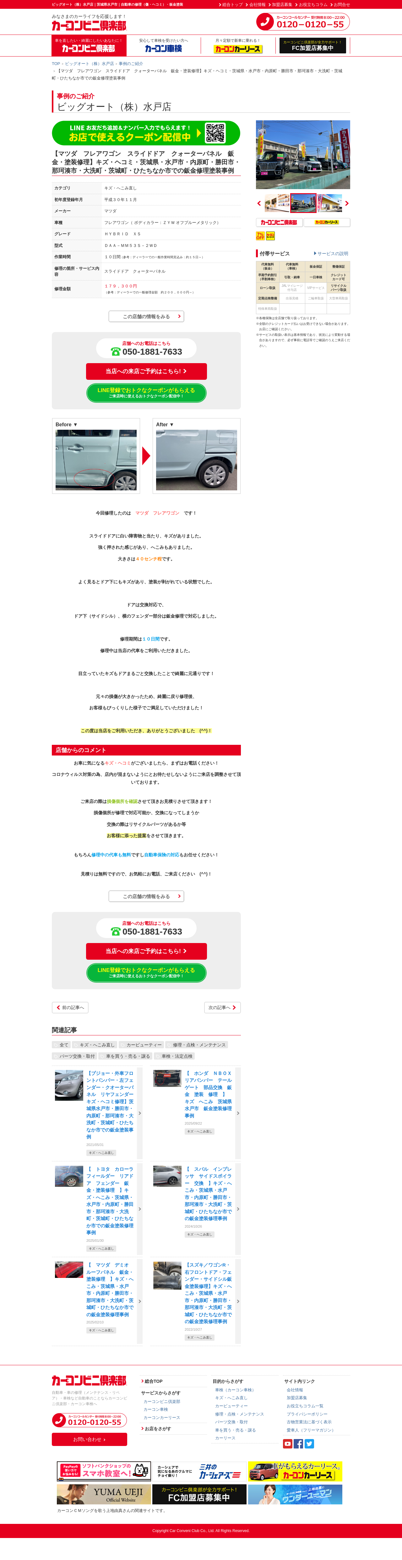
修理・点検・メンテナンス (199, 1044)
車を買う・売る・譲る (128, 1056)
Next (347, 203)
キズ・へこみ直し (97, 1044)
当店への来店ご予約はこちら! (146, 371)
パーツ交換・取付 (77, 1056)
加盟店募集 (282, 4)
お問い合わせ (89, 1439)
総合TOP (154, 1381)
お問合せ (342, 4)
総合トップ (232, 4)
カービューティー (144, 1044)
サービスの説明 (333, 253)
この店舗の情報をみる (146, 316)
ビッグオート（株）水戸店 (89, 63)
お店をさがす (158, 1428)
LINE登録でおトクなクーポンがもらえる (146, 393)
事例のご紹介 (131, 63)
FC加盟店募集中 (313, 45)
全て (64, 1044)
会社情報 (257, 4)
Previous (259, 203)
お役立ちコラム (313, 4)
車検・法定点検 (177, 1056)
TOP (56, 63)
